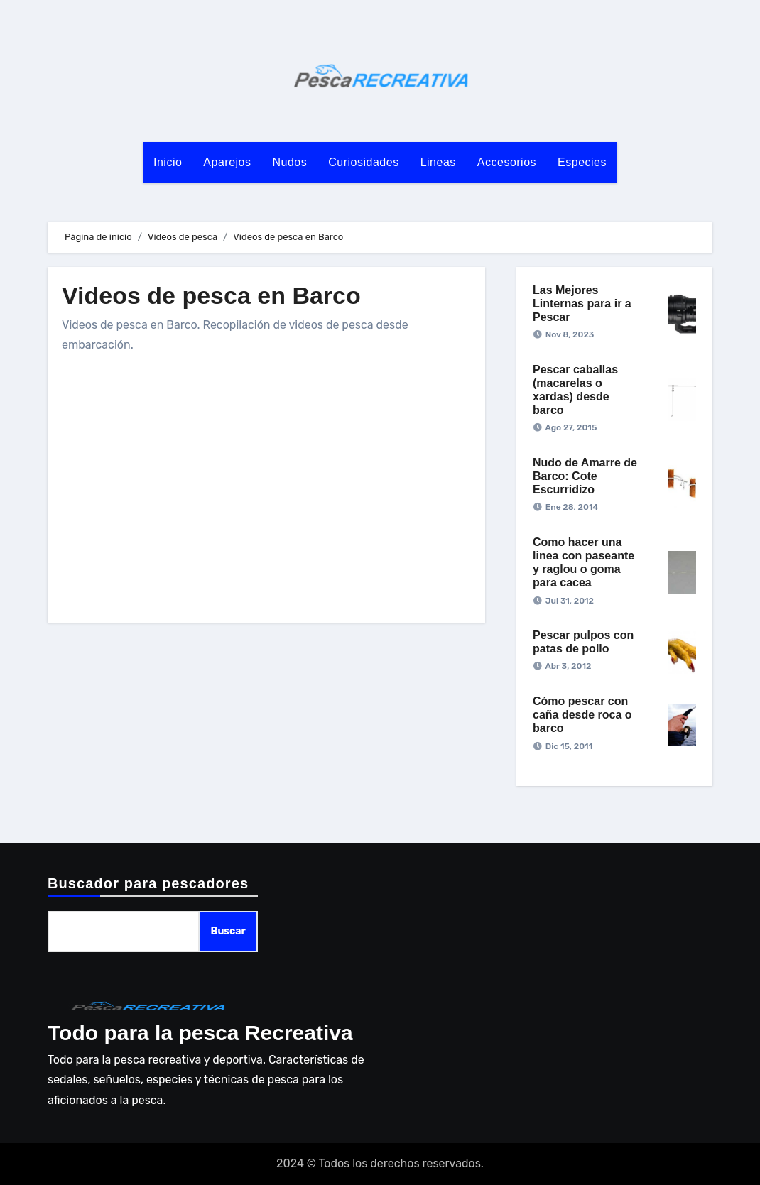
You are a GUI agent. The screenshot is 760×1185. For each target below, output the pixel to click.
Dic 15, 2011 (568, 746)
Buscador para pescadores (148, 883)
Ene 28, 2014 (571, 507)
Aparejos (227, 162)
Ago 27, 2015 (571, 427)
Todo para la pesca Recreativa (200, 1032)
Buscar (228, 931)
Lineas (438, 162)
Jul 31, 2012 (569, 601)
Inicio (167, 162)
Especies (582, 162)
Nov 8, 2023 (570, 334)
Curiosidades (363, 162)
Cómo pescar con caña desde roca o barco (582, 714)
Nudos (290, 162)
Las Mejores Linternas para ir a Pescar (582, 303)
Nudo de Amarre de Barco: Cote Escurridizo (585, 476)
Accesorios (506, 162)
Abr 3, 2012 (568, 666)
